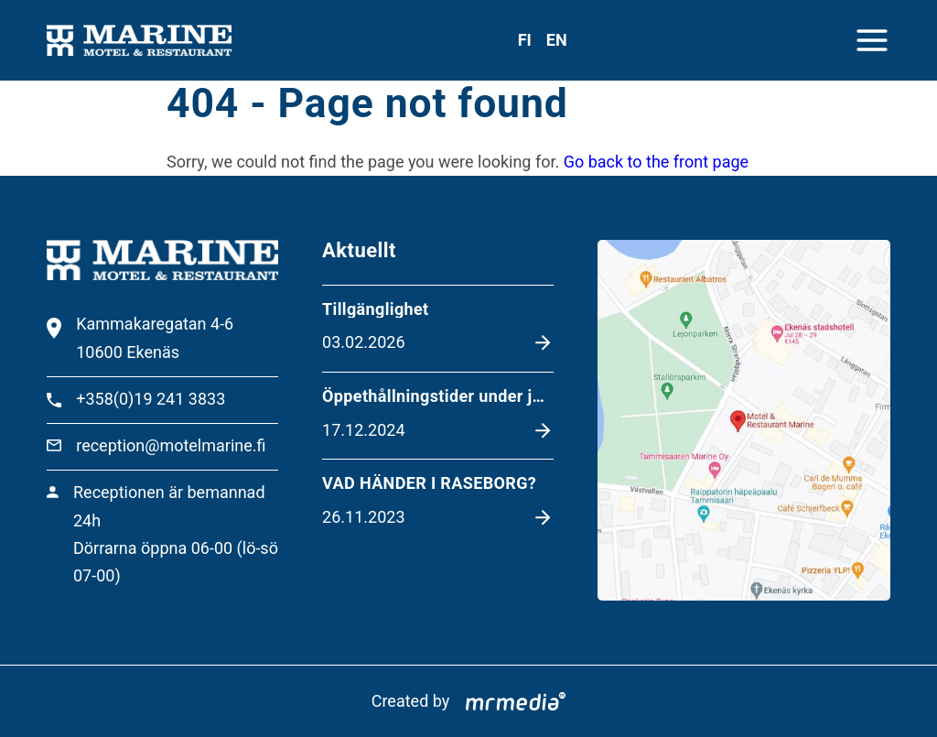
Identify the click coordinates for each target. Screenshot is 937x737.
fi (525, 39)
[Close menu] (872, 40)
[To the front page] (139, 41)
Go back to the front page (656, 161)
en (556, 39)
